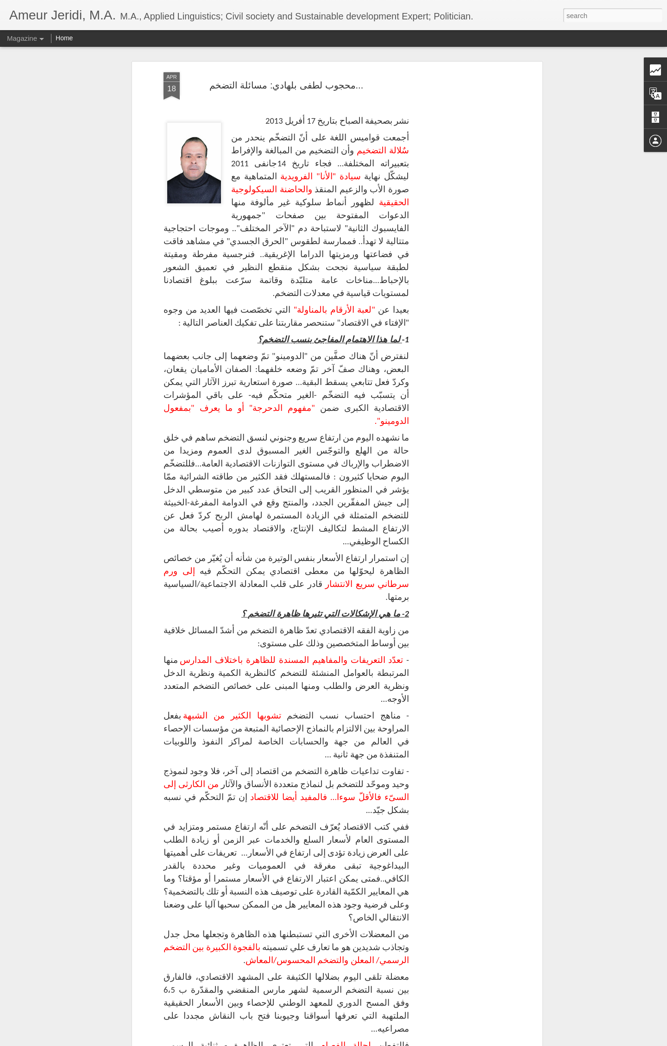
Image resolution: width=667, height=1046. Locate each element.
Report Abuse (389, 1041)
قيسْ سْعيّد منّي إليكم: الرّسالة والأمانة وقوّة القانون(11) (325, 867)
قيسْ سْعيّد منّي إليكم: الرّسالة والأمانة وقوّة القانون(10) (325, 973)
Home (64, 38)
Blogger (362, 1041)
